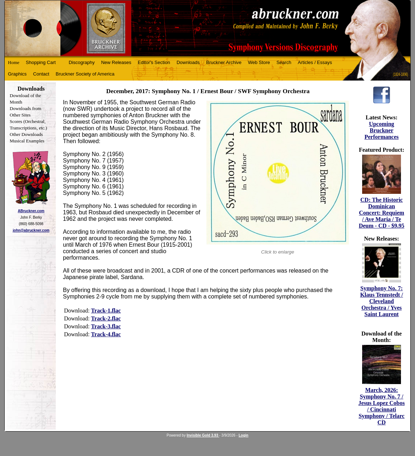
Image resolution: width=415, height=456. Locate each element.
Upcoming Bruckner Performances (381, 130)
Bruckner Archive (223, 62)
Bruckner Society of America (85, 74)
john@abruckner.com (31, 230)
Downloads (188, 62)
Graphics (17, 74)
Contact (41, 74)
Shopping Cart (41, 62)
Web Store (259, 62)
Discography (82, 62)
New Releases (116, 62)
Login (243, 435)
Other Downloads (26, 134)
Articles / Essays (315, 62)
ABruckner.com (31, 211)
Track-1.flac (106, 310)
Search (284, 62)
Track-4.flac (106, 334)
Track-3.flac (106, 326)
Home (13, 62)
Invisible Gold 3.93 (203, 435)
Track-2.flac (106, 318)
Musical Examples (27, 140)
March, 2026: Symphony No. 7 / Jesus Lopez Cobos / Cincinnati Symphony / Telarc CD (382, 406)
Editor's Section (154, 62)
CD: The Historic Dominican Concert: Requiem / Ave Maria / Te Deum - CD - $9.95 (382, 213)
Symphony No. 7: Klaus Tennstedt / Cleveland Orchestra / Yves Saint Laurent (381, 301)
